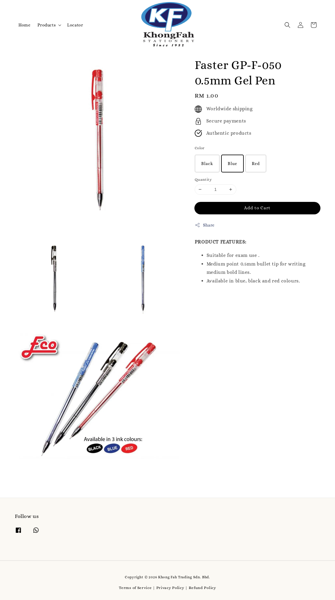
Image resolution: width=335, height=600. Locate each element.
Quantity (203, 179)
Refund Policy (202, 587)
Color (200, 148)
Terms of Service (135, 587)
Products (46, 25)
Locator (75, 25)
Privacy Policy (170, 587)
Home (24, 25)
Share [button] (205, 225)
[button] (287, 25)
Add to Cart (257, 208)
